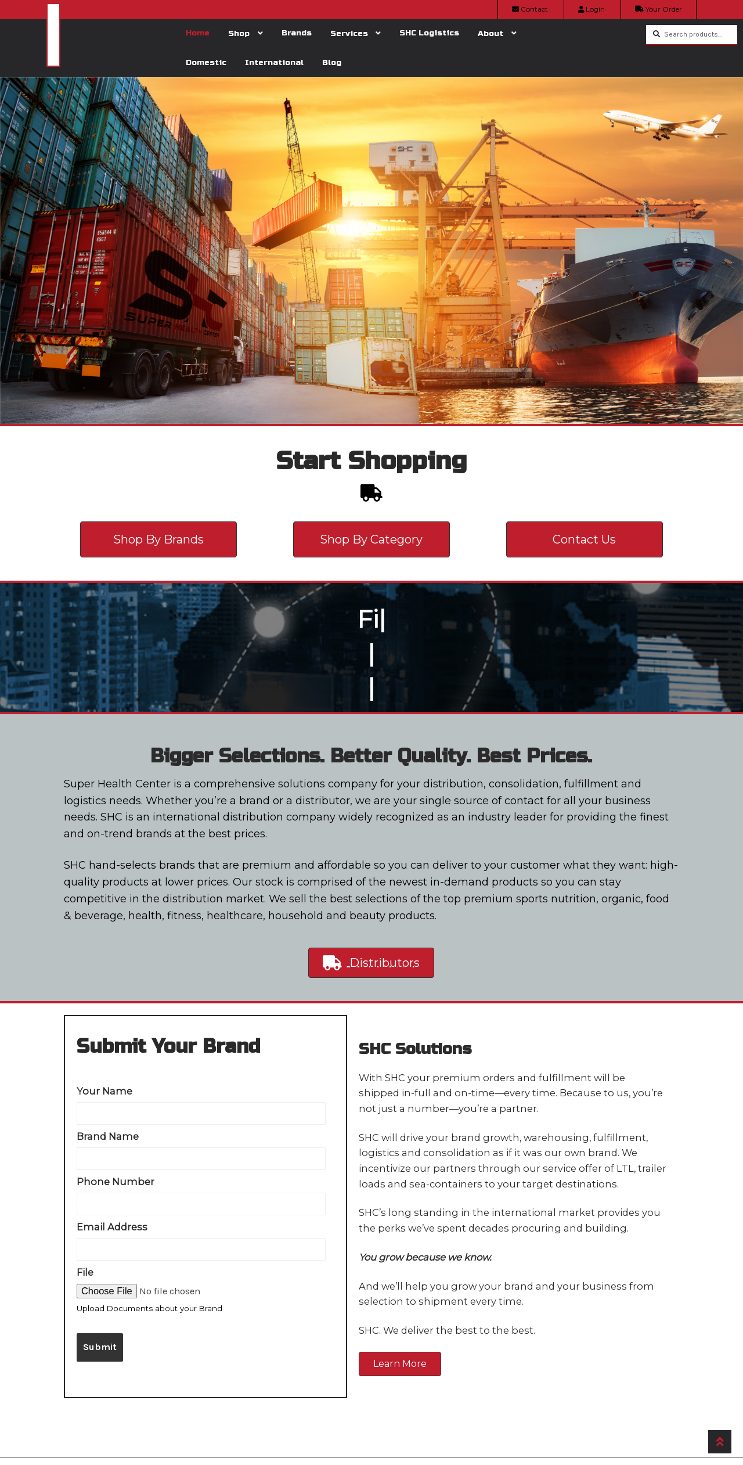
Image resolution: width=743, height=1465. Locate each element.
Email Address (112, 1227)
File (85, 1272)
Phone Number (115, 1181)
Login (591, 9)
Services (349, 33)
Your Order (658, 9)
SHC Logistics (429, 33)
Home (198, 33)
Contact (530, 9)
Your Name (104, 1091)
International (274, 62)
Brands (297, 33)
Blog (331, 62)
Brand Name (108, 1136)
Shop (239, 33)
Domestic (206, 62)
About (490, 33)
